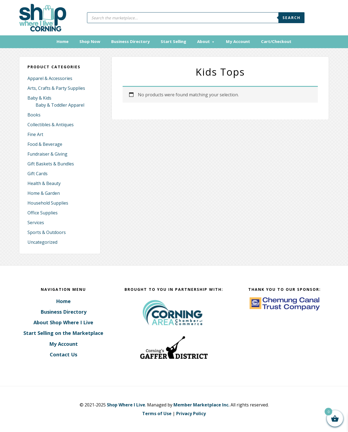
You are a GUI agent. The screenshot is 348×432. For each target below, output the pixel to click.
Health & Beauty (44, 183)
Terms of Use (157, 413)
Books (34, 115)
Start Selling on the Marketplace (63, 333)
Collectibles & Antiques (50, 125)
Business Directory (63, 311)
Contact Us (63, 354)
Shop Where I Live (126, 405)
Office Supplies (42, 213)
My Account (63, 344)
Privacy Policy (191, 413)
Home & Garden (43, 193)
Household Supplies (47, 203)
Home (63, 301)
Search (291, 17)
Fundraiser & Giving (47, 154)
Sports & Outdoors (46, 232)
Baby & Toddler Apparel (60, 105)
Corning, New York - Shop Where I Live (43, 17)
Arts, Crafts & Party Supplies (56, 88)
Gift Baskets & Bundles (50, 164)
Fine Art (35, 134)
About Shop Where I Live (63, 322)
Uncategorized (42, 242)
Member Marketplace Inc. (201, 405)
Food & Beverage (44, 144)
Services (35, 223)
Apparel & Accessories (49, 78)
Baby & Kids (39, 98)
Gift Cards (37, 174)
